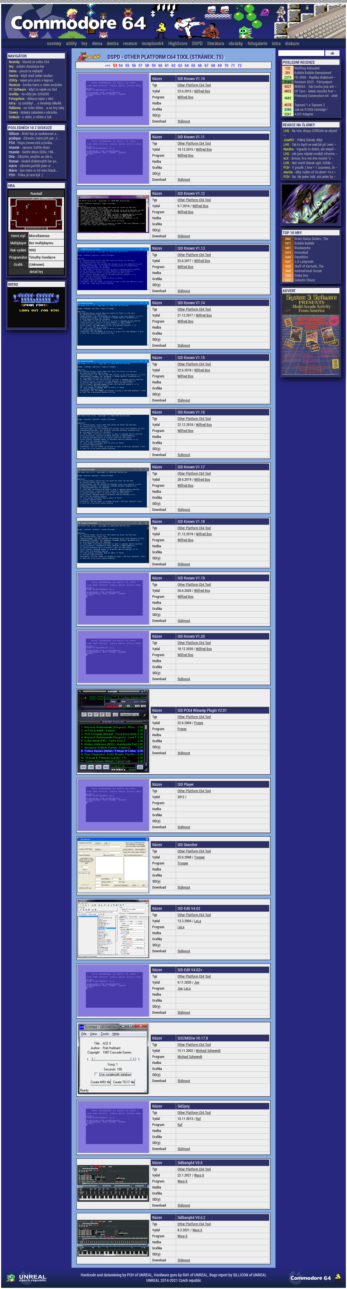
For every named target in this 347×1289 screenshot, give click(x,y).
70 (226, 65)
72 (240, 65)
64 (187, 65)
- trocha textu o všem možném (35, 84)
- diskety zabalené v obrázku (33, 112)
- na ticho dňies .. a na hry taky (36, 107)
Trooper (199, 857)
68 (213, 65)
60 (160, 65)
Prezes (198, 722)
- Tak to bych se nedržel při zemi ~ (310, 144)
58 (147, 65)
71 (233, 65)
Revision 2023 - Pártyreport (313, 82)
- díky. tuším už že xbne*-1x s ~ (310, 172)
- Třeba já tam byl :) (26, 174)
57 (140, 65)
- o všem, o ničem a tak (30, 117)
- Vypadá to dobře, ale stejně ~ (310, 149)
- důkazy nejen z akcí (31, 98)
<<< (107, 65)
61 (167, 65)
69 (220, 65)
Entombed (301, 252)
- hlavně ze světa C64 (29, 61)
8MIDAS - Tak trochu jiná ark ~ (315, 86)
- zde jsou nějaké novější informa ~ (311, 153)
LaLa (197, 920)
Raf (198, 1118)
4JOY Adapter (303, 114)
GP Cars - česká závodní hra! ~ (315, 91)
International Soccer (308, 270)
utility (71, 43)
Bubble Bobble (304, 243)
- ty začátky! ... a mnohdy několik (35, 103)
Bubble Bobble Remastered (312, 72)
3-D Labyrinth (303, 261)
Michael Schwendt (208, 1050)
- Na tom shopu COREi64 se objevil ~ (310, 132)
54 (121, 65)
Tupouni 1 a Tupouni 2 (309, 104)
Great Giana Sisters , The (311, 238)
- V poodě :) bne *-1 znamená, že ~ (311, 167)
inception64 (152, 43)
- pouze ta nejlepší (26, 71)
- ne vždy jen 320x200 (29, 94)
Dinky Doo (301, 275)
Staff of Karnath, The (308, 266)
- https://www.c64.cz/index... (32, 142)
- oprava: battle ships (29, 147)
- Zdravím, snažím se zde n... (31, 156)
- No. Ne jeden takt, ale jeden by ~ (310, 176)
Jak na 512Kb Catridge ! (310, 109)
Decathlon (301, 257)
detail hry (36, 271)
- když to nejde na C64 (33, 89)
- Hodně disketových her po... (34, 161)
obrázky (236, 43)
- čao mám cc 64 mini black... (33, 170)
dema (97, 43)
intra (276, 43)
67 (207, 65)
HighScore (177, 43)
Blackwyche (302, 247)
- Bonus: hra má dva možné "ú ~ (308, 158)
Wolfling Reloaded (306, 68)
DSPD (197, 43)
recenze (130, 43)
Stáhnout (184, 121)
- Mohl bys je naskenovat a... (34, 133)
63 (180, 65)
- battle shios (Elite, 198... (32, 152)
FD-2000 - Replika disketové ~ (315, 77)
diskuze (292, 43)
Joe (196, 982)
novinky (54, 43)
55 (127, 65)
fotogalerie (257, 43)
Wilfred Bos (202, 91)
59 (154, 65)
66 (200, 65)
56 (134, 65)
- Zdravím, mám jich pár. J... (34, 138)
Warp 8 (199, 1175)
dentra (112, 43)
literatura (215, 43)
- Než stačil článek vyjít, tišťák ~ (308, 162)
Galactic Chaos (304, 280)
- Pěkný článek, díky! (303, 139)
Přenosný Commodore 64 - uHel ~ (316, 97)
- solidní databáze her (26, 66)
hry (84, 43)
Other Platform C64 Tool (194, 85)
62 (173, 65)
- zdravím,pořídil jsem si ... (31, 165)
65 (193, 65)
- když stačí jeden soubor (31, 75)
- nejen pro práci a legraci (31, 80)
